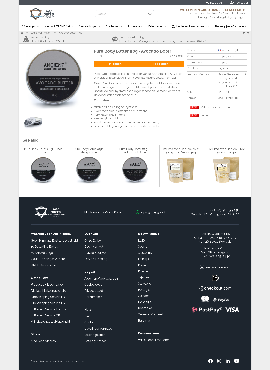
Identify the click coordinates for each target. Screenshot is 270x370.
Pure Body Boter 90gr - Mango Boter (89, 150)
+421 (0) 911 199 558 (224, 210)
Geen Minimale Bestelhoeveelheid (54, 240)
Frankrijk (143, 259)
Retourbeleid (93, 297)
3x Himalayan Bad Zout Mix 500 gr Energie (227, 150)
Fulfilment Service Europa (48, 309)
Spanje (142, 246)
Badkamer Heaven (41, 32)
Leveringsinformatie (98, 328)
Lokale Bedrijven (95, 253)
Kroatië (143, 271)
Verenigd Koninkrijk (151, 314)
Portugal (144, 290)
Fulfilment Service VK (45, 315)
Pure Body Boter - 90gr (70, 32)
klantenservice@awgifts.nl (103, 212)
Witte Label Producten (153, 340)
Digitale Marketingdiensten (49, 290)
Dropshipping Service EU (48, 297)
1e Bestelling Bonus (44, 246)
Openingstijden (94, 335)
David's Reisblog (95, 259)
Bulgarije (144, 320)
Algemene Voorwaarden (101, 278)
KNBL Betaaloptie (43, 265)
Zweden (143, 296)
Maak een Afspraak (44, 341)
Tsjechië (143, 277)
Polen (142, 265)
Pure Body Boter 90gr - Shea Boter (43, 150)
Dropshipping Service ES (48, 303)
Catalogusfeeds (95, 341)
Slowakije (144, 283)
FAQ (87, 316)
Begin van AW (94, 246)
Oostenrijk (145, 253)
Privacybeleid (93, 290)
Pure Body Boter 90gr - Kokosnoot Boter (134, 150)
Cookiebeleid (93, 284)
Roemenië (145, 308)
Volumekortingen (42, 253)
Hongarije (144, 302)
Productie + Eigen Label (47, 284)
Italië (141, 240)
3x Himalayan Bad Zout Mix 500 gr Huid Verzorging (181, 150)
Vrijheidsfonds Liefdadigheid (50, 321)
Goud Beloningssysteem (48, 259)
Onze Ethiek (92, 240)
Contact (90, 322)
